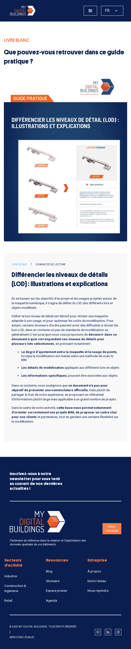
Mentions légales (22, 637)
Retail (8, 600)
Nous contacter (111, 529)
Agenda (51, 600)
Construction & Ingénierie (15, 588)
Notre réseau (96, 581)
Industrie (10, 576)
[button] (90, 10)
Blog (49, 571)
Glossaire (52, 581)
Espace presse (56, 590)
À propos (94, 571)
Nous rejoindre (98, 590)
